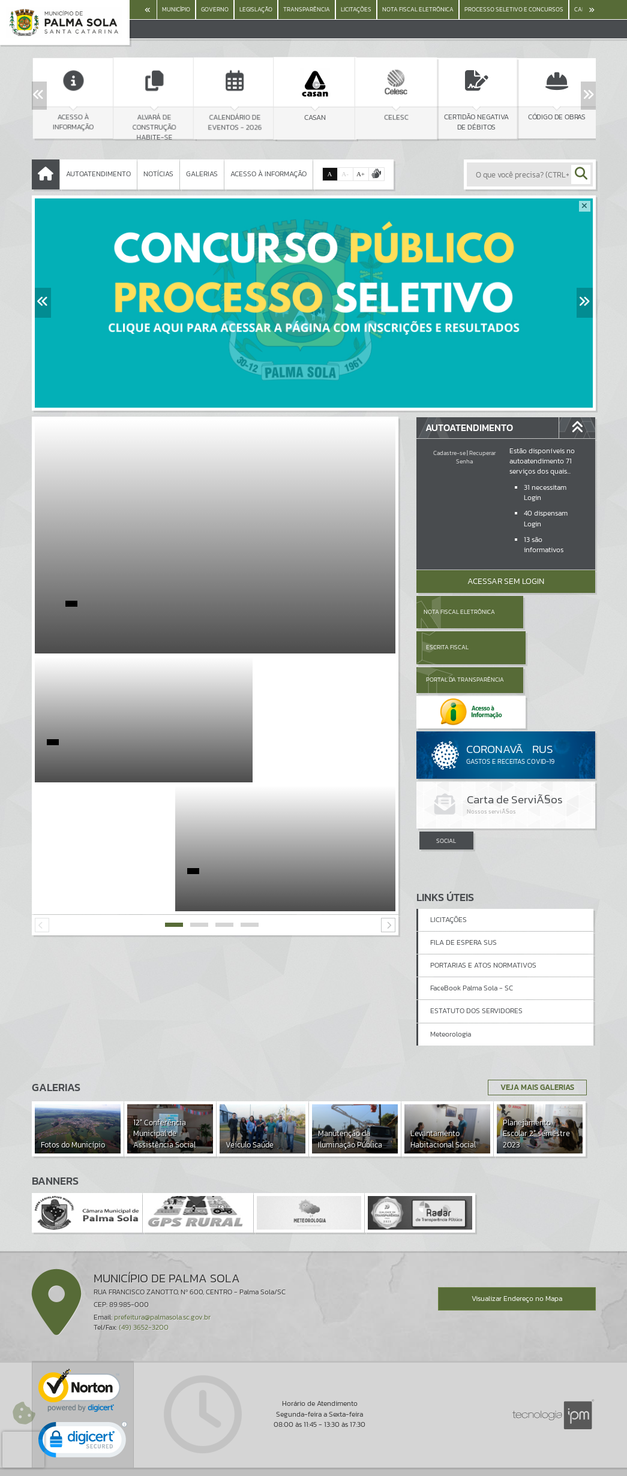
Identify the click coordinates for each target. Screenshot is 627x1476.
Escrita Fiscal (536, 611)
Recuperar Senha (476, 457)
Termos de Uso (313, 1454)
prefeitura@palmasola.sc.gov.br (162, 1273)
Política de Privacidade (314, 1463)
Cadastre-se (449, 452)
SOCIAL (446, 776)
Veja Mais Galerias (533, 1044)
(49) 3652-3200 (144, 1283)
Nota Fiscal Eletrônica (458, 611)
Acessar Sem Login (505, 581)
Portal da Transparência (449, 647)
